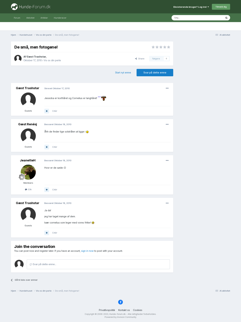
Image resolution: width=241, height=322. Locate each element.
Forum (17, 17)
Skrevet (57, 88)
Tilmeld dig (221, 6)
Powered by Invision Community (120, 317)
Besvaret (57, 124)
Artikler (44, 17)
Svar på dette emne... (43, 264)
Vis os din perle (52, 60)
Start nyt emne (123, 72)
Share (139, 58)
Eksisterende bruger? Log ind (191, 7)
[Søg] (189, 17)
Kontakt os (124, 310)
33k (28, 189)
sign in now (87, 250)
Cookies (137, 310)
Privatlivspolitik (107, 310)
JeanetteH (27, 160)
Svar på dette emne (154, 72)
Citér (54, 111)
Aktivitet (30, 17)
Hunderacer (60, 17)
